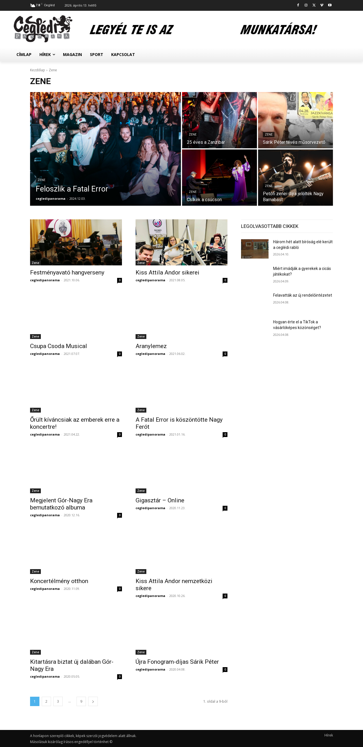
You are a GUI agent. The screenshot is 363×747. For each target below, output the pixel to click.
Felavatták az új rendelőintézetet (302, 295)
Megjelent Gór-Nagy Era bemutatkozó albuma (61, 504)
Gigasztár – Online (160, 500)
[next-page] (93, 701)
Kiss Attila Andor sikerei (167, 272)
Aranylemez (151, 346)
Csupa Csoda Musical (58, 346)
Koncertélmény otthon (59, 581)
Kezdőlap (37, 70)
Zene (41, 180)
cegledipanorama (45, 280)
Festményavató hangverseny (67, 272)
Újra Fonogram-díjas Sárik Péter (177, 661)
